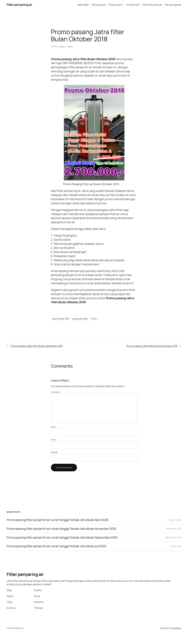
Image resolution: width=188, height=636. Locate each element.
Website (54, 452)
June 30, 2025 (175, 546)
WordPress (176, 628)
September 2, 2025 (173, 537)
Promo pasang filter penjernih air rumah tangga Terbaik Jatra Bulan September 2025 (62, 537)
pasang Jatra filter (80, 318)
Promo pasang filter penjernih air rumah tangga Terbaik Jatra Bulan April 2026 (57, 520)
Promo (70, 46)
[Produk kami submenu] (123, 4)
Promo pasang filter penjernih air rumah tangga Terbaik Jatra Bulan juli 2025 (56, 546)
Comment (55, 392)
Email (54, 439)
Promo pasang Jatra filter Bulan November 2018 (152, 345)
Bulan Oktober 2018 (60, 318)
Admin (62, 46)
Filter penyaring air (19, 5)
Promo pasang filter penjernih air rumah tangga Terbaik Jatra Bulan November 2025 (61, 528)
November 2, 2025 (173, 528)
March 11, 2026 (175, 520)
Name (54, 427)
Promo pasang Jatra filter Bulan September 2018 (37, 345)
